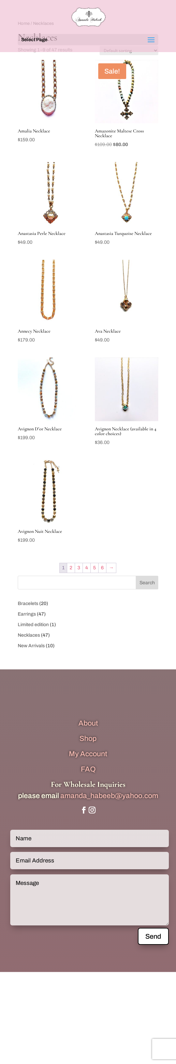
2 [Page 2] (71, 567)
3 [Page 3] (78, 567)
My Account (88, 754)
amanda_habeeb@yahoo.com (109, 795)
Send (153, 936)
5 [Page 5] (94, 567)
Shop (88, 738)
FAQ (88, 769)
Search (147, 582)
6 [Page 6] (102, 567)
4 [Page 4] (86, 567)
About (88, 723)
